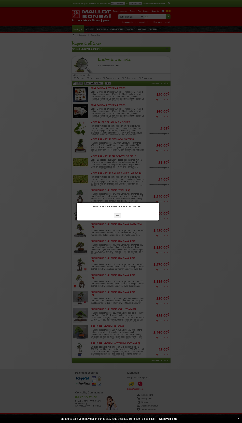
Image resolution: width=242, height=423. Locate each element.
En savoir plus (168, 418)
